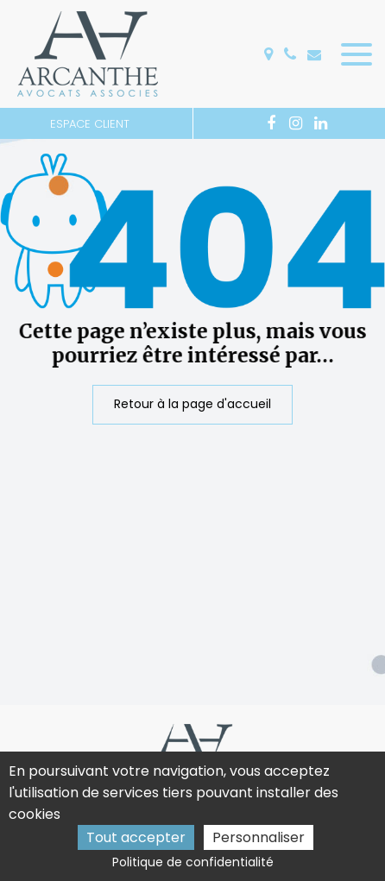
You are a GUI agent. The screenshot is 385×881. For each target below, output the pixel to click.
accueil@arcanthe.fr (314, 54)
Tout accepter (136, 837)
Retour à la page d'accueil (192, 403)
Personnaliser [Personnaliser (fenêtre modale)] (258, 837)
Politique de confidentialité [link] (193, 862)
